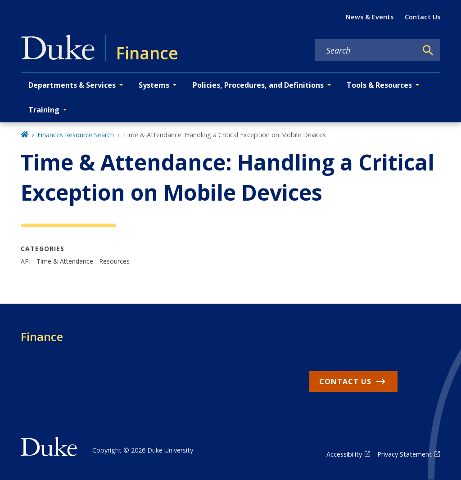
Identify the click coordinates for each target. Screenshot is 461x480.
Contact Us (422, 17)
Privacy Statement (404, 454)
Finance (42, 336)
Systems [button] (154, 85)
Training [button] (43, 110)
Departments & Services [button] (72, 85)
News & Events (369, 17)
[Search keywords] (366, 50)
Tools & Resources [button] (379, 85)
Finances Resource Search (75, 134)
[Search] (428, 50)
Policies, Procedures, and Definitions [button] (258, 85)
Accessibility (344, 454)
